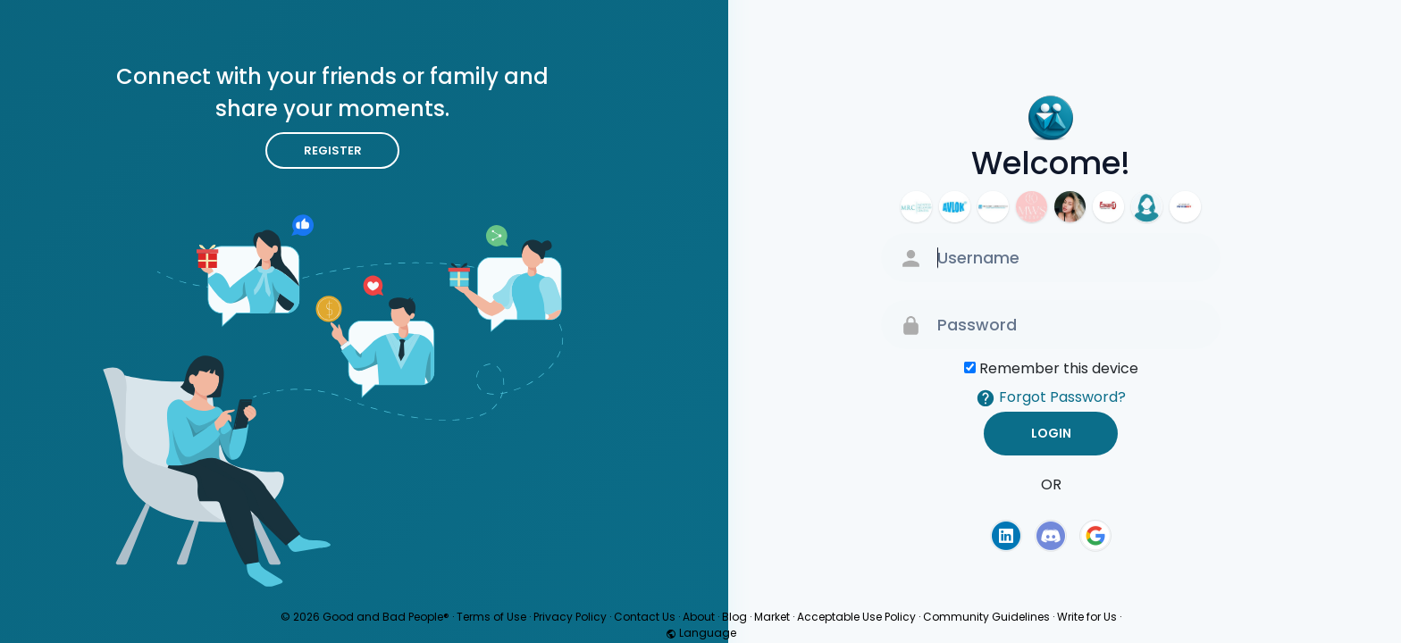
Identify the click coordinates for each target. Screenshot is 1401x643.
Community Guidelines (986, 616)
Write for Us (1087, 616)
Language (701, 632)
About (699, 616)
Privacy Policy (570, 616)
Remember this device (1058, 368)
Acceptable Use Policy (856, 616)
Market (772, 616)
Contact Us (644, 616)
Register (333, 150)
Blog (734, 616)
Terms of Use (491, 616)
